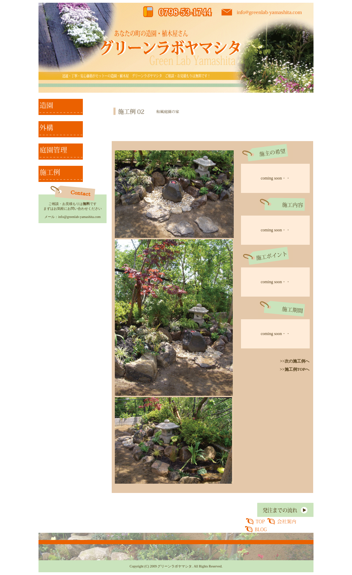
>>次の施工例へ (295, 361)
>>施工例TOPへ (294, 369)
